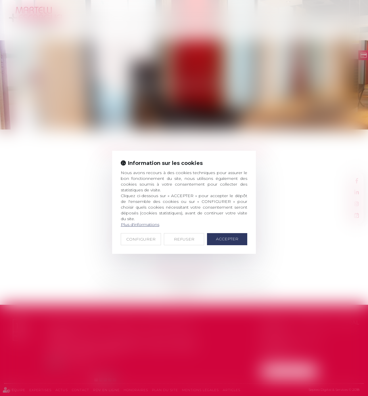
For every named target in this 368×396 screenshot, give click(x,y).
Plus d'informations (140, 224)
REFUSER (184, 239)
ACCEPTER (227, 238)
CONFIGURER (141, 239)
